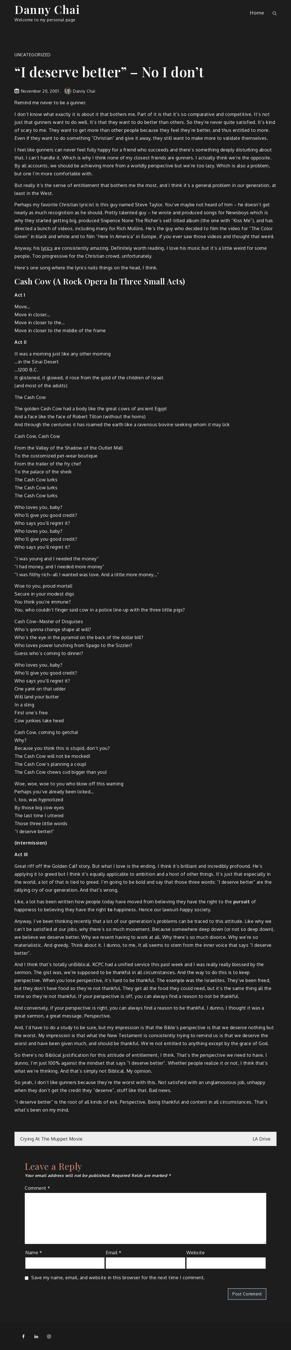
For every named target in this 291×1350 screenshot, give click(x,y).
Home (257, 13)
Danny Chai (47, 9)
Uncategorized (32, 54)
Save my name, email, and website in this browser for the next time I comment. (118, 1277)
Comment (37, 1188)
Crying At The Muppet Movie (51, 1139)
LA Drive (262, 1139)
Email (114, 1252)
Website (195, 1252)
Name (33, 1252)
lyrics (47, 248)
